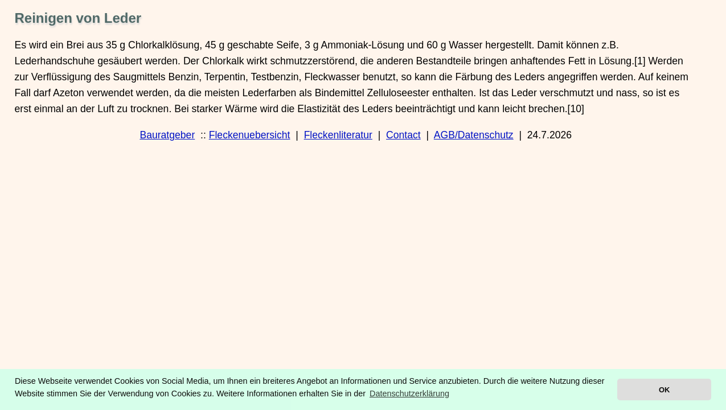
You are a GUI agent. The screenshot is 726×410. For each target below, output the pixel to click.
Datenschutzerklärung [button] (409, 393)
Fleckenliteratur (338, 135)
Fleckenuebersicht (249, 135)
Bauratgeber (167, 135)
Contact (403, 135)
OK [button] (664, 390)
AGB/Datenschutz (474, 135)
